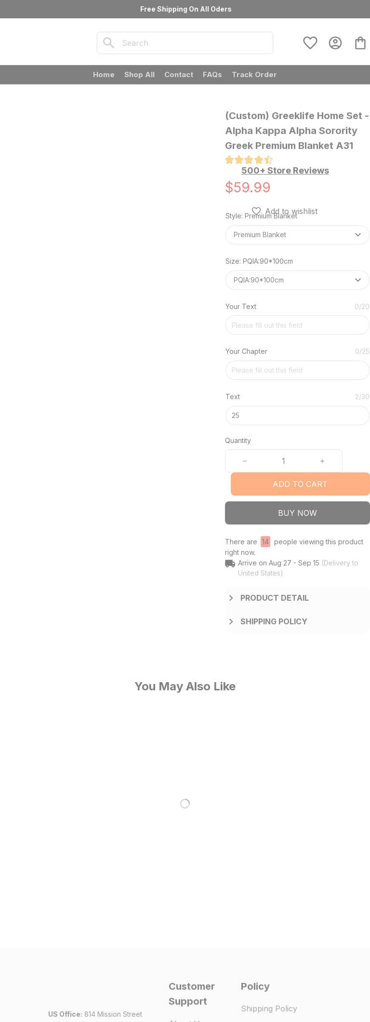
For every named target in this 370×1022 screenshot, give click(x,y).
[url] (90, 913)
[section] (285, 170)
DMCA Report (70, 1003)
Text (232, 396)
